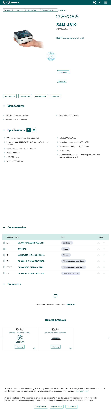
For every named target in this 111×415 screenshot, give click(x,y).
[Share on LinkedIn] (62, 16)
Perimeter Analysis (47, 10)
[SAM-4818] (20, 339)
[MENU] (105, 2)
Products (7, 10)
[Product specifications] (34, 130)
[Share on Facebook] (58, 16)
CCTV (18, 10)
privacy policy (82, 391)
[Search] (100, 2)
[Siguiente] (109, 338)
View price (63, 72)
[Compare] (62, 81)
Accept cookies (40, 406)
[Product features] (28, 130)
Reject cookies (56, 406)
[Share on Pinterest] (67, 16)
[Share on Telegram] (72, 16)
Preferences (71, 406)
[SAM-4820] (56, 339)
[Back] (2, 338)
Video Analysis (31, 10)
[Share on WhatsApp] (76, 16)
